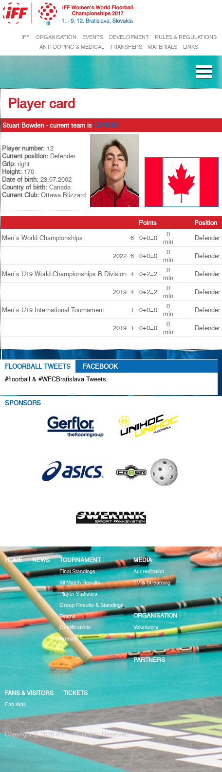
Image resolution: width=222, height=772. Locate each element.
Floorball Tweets (38, 366)
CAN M (106, 125)
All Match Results (79, 583)
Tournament (80, 560)
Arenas (67, 639)
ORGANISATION (56, 37)
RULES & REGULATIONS (186, 37)
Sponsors (23, 403)
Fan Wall (15, 704)
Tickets (75, 693)
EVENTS (92, 37)
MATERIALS (162, 47)
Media (142, 560)
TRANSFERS (126, 47)
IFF (25, 37)
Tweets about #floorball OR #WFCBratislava (76, 390)
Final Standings (77, 571)
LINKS (190, 47)
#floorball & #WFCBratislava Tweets (55, 379)
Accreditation (148, 571)
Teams (67, 616)
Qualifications (75, 627)
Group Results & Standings (91, 605)
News (41, 560)
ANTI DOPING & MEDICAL (71, 47)
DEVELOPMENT (129, 37)
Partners (149, 659)
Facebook (100, 366)
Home (13, 560)
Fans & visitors (29, 693)
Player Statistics (78, 594)
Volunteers (145, 627)
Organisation (155, 615)
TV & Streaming (151, 583)
